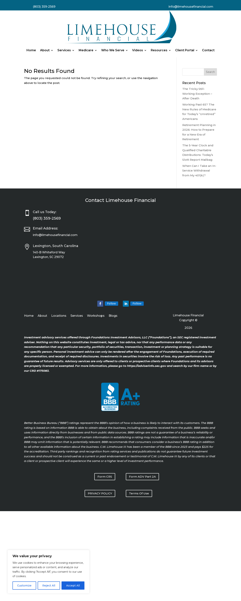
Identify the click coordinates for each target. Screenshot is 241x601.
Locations (58, 315)
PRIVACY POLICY (100, 493)
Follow (111, 303)
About (45, 50)
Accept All (73, 585)
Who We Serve (112, 50)
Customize (24, 585)
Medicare (86, 50)
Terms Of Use (139, 493)
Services (64, 50)
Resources (159, 50)
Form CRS (104, 476)
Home (31, 50)
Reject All (48, 585)
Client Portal (184, 50)
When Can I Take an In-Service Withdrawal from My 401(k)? (199, 170)
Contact (208, 50)
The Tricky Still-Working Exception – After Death (197, 93)
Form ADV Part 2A (142, 476)
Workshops (96, 315)
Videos (137, 50)
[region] (48, 572)
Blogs (113, 315)
